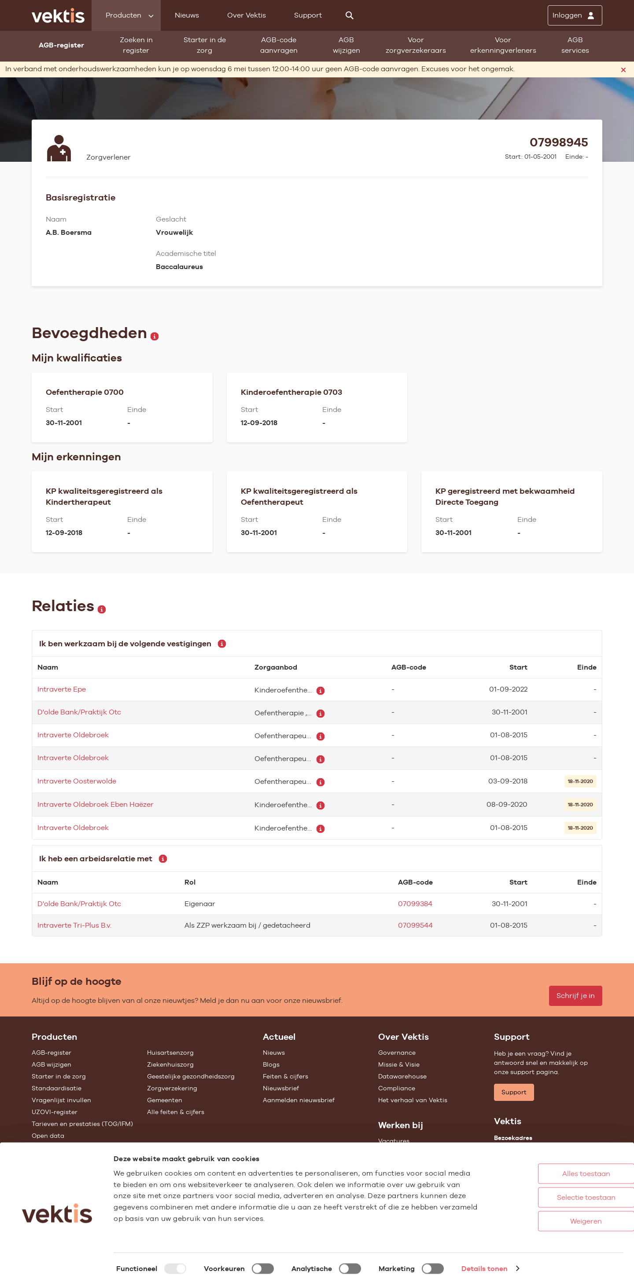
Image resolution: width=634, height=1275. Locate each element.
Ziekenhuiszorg (170, 1064)
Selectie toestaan (550, 1188)
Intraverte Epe (61, 689)
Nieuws (187, 15)
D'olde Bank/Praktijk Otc (79, 712)
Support (308, 15)
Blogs (271, 1064)
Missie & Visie (399, 1064)
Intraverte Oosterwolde (76, 781)
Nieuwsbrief (281, 1088)
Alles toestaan (550, 1164)
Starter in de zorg (205, 45)
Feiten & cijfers (285, 1076)
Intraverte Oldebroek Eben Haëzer (95, 804)
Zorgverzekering (172, 1088)
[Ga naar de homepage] (58, 15)
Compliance (396, 1088)
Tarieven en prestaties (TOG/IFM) (82, 1123)
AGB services (575, 45)
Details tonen (484, 1259)
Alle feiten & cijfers (175, 1111)
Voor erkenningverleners (503, 45)
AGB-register (51, 1052)
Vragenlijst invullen (61, 1100)
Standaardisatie (56, 1088)
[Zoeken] (349, 15)
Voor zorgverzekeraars (416, 45)
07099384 (415, 904)
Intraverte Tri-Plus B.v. (74, 925)
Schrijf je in (576, 995)
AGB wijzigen (346, 45)
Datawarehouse (402, 1076)
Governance (397, 1052)
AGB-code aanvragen (279, 45)
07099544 (415, 925)
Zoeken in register (136, 45)
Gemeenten (164, 1100)
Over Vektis (246, 15)
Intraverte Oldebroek (73, 735)
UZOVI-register (54, 1111)
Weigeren (550, 1211)
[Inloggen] (575, 15)
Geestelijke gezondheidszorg (191, 1076)
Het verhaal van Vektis (412, 1100)
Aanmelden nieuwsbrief (299, 1100)
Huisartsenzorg (170, 1052)
